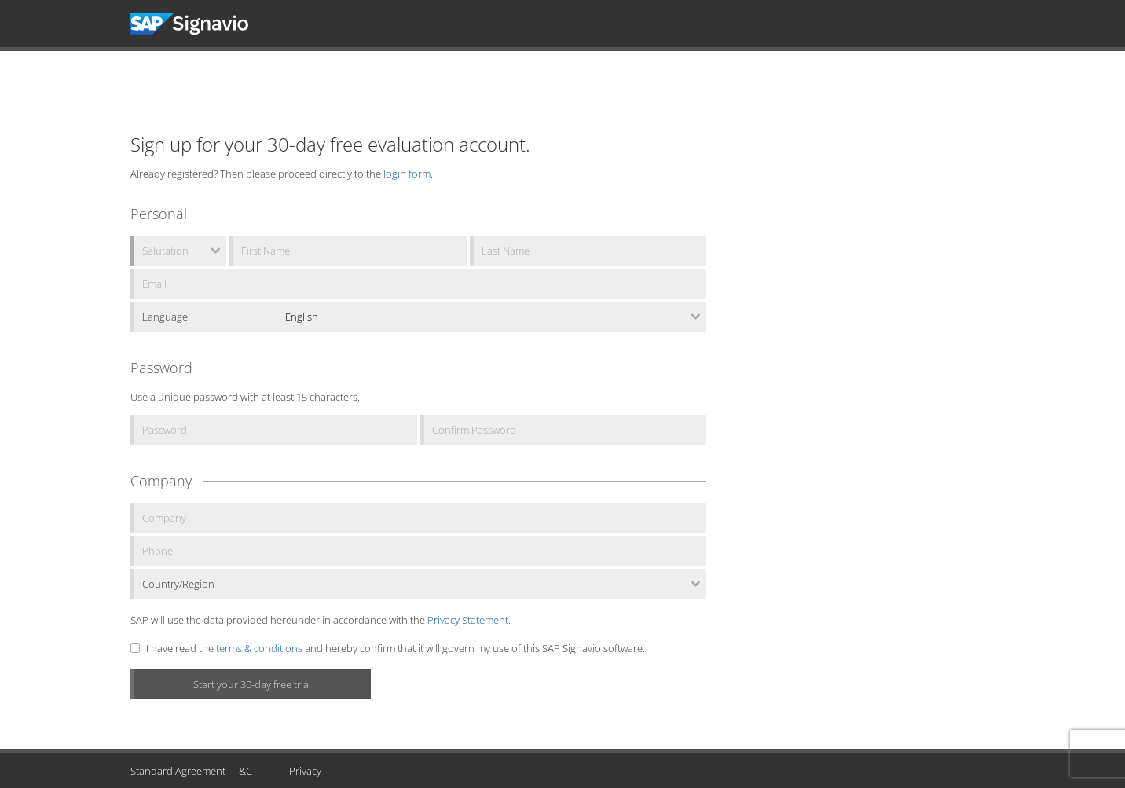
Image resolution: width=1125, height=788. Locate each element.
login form (407, 174)
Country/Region (178, 584)
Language (165, 317)
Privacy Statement (467, 620)
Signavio (203, 23)
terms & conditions (259, 648)
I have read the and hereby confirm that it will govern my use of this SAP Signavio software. (395, 648)
